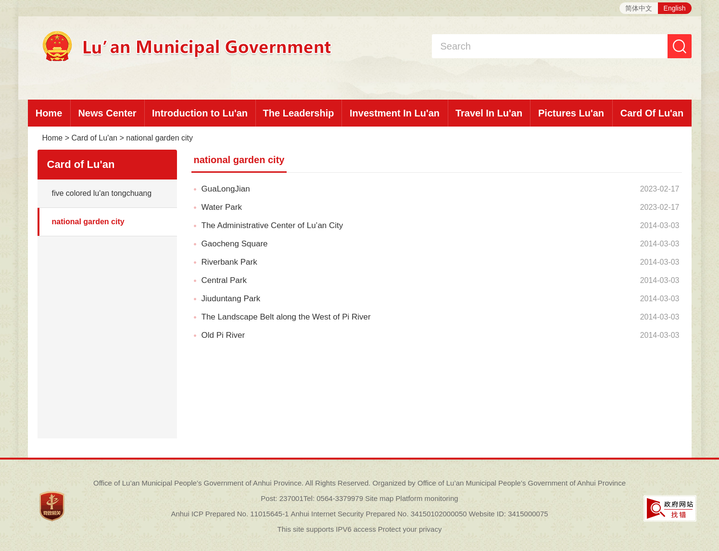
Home (49, 113)
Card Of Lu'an (651, 113)
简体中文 (638, 8)
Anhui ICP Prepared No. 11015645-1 (230, 514)
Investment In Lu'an (395, 113)
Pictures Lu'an (571, 113)
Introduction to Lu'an (200, 113)
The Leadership (298, 113)
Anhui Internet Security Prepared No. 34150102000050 (378, 514)
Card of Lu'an (94, 138)
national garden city (159, 138)
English (675, 8)
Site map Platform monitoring (411, 498)
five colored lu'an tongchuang (102, 193)
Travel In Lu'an (488, 113)
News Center (107, 113)
